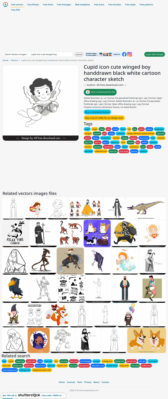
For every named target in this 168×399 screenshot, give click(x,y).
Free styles (130, 4)
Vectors (14, 60)
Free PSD (15, 9)
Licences (71, 382)
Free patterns (146, 4)
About (96, 382)
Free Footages (64, 4)
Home (5, 60)
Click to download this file (100, 92)
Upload (79, 54)
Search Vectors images (15, 54)
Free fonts (48, 4)
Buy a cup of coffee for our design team (104, 117)
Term (79, 382)
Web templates (82, 4)
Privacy (87, 382)
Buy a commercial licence (97, 112)
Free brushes (114, 4)
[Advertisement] (84, 32)
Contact (105, 382)
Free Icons (99, 4)
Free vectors (17, 4)
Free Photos (33, 4)
